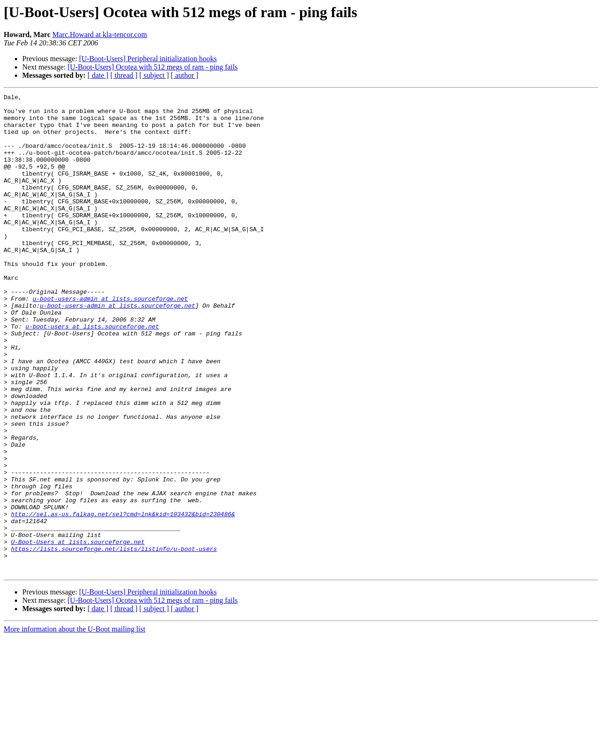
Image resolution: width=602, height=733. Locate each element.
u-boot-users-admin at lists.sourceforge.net (110, 340)
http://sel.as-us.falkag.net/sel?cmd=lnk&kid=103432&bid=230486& (123, 598)
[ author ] (185, 75)
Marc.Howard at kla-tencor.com (99, 34)
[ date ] (98, 75)
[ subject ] (154, 75)
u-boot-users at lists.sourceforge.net (92, 373)
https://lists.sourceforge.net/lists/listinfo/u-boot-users (114, 640)
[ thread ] (124, 75)
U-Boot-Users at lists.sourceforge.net (78, 632)
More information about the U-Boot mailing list (74, 725)
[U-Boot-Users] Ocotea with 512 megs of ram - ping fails (153, 67)
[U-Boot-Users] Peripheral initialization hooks (148, 59)
